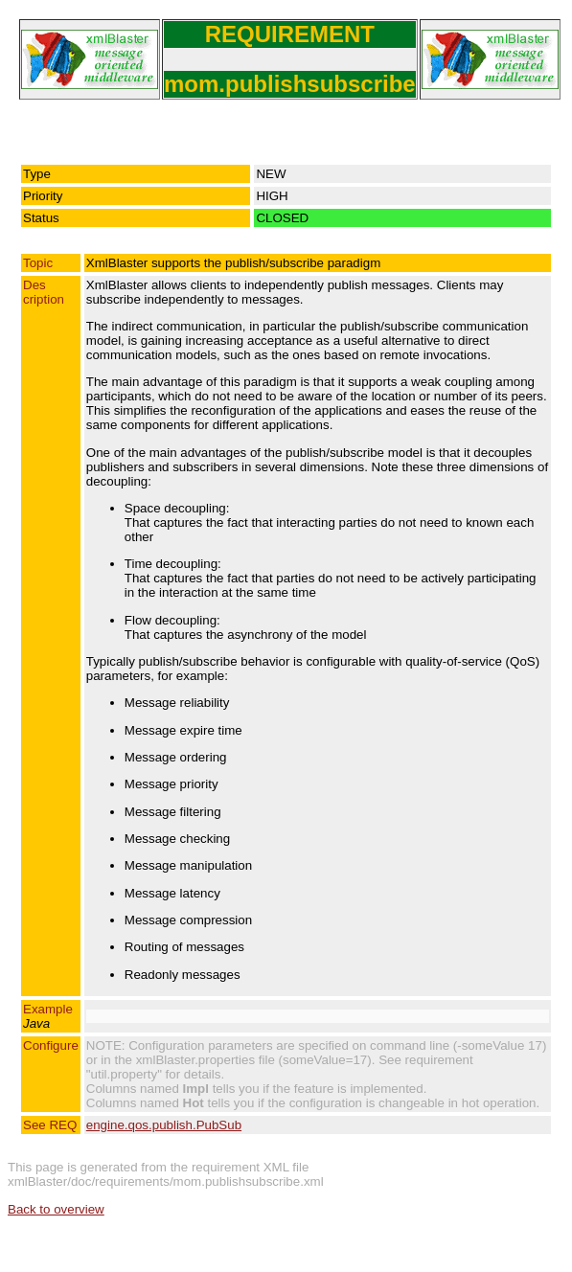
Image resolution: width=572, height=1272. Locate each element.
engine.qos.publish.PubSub (163, 1125)
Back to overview (56, 1209)
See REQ (50, 1125)
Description (43, 292)
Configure (51, 1045)
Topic (38, 263)
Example (48, 1016)
